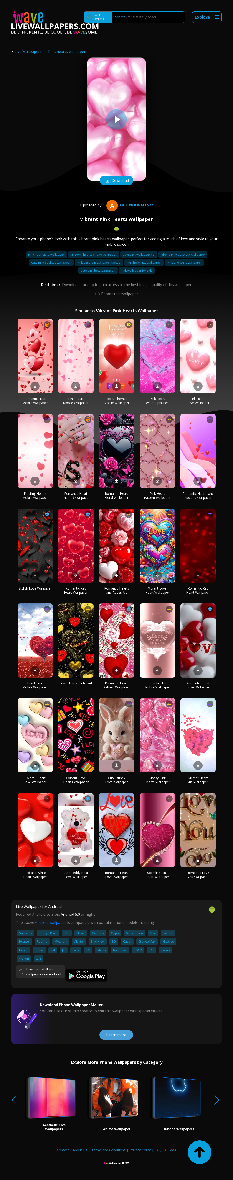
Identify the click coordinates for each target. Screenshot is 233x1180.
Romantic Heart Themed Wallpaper (76, 495)
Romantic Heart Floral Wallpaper (116, 495)
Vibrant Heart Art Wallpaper (198, 780)
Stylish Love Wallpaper (35, 588)
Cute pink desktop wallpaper (51, 262)
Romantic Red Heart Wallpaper (76, 590)
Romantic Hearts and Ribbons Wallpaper (198, 495)
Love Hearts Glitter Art (75, 683)
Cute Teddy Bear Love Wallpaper (75, 875)
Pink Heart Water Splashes (157, 401)
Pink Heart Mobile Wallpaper (76, 401)
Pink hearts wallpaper (67, 51)
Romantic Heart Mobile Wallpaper (35, 401)
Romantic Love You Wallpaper (198, 875)
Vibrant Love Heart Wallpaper (157, 590)
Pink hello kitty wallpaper (144, 262)
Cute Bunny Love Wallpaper (116, 780)
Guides (170, 1150)
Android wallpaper (50, 922)
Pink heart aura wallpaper (46, 254)
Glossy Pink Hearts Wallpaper (157, 780)
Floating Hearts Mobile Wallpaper (35, 495)
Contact (63, 1150)
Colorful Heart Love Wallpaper (35, 780)
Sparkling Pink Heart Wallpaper (157, 875)
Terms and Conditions (108, 1150)
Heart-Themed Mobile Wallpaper (116, 401)
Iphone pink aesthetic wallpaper (183, 254)
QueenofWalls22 (129, 205)
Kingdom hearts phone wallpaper (93, 254)
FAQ (158, 1150)
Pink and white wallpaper (184, 262)
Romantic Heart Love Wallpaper (198, 685)
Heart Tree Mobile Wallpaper (35, 685)
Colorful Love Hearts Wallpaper (76, 780)
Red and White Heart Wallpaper (35, 875)
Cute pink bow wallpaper (98, 270)
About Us (80, 1150)
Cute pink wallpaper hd (139, 254)
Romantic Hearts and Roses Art (116, 590)
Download (116, 181)
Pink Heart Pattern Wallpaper (157, 495)
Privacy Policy (140, 1150)
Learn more (116, 1034)
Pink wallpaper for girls (136, 270)
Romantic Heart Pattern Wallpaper (116, 685)
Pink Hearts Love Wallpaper (198, 401)
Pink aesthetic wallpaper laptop (99, 262)
